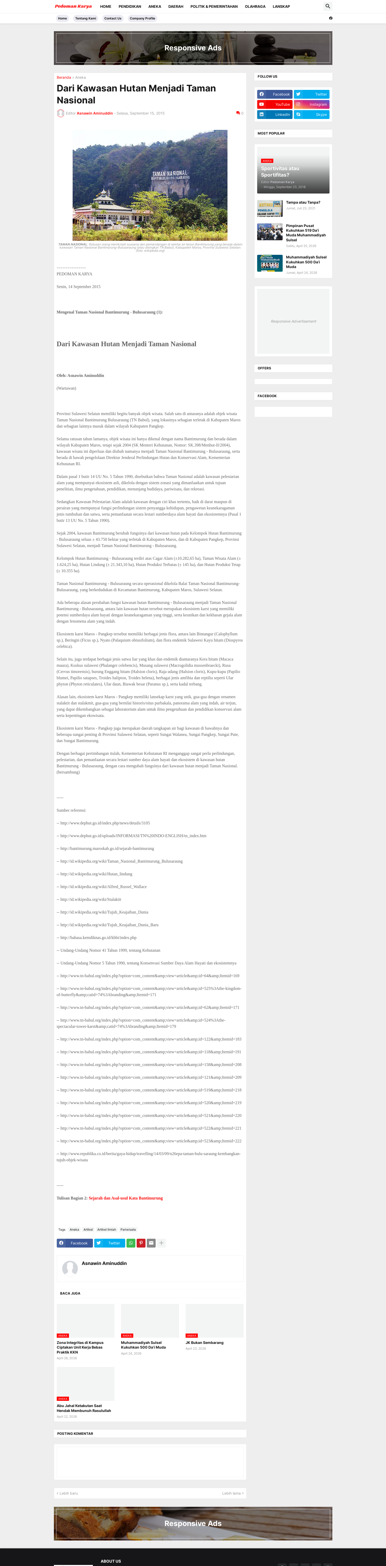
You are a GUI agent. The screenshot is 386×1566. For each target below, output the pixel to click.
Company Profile (142, 18)
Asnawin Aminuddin (104, 1263)
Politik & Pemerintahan (214, 6)
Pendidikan (130, 6)
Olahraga (255, 6)
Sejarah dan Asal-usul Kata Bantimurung (126, 1198)
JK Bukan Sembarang (205, 1342)
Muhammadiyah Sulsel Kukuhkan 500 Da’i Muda (143, 1344)
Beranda (64, 77)
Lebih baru (69, 1493)
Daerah (175, 6)
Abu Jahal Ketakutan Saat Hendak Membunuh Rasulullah (84, 1407)
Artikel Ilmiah (106, 1229)
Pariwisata (128, 1229)
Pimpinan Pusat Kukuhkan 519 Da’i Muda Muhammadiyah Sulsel (306, 232)
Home (105, 6)
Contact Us (113, 18)
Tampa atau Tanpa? (303, 202)
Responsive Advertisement (293, 321)
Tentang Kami (85, 18)
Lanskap (281, 6)
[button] (328, 6)
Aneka (154, 6)
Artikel (88, 1229)
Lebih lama (231, 1493)
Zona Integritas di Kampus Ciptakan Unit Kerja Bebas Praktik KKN (80, 1347)
